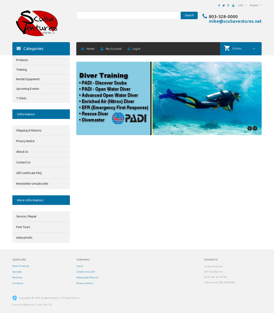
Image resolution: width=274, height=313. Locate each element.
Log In (80, 265)
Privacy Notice (25, 141)
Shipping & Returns (29, 130)
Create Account (85, 271)
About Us (22, 151)
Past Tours (23, 227)
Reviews (17, 277)
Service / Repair (26, 216)
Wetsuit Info (24, 237)
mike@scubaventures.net (235, 21)
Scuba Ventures (50, 297)
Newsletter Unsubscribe (32, 183)
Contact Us (23, 162)
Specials (17, 271)
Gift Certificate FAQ (29, 173)
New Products (20, 265)
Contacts (17, 283)
